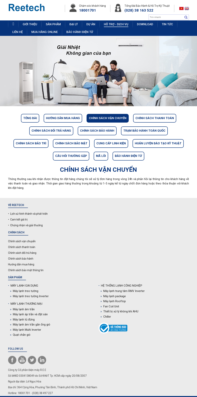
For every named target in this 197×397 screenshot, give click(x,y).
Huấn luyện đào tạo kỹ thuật (158, 143)
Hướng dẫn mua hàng (63, 118)
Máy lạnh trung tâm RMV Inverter (122, 291)
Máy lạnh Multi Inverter (25, 329)
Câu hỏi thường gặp (71, 156)
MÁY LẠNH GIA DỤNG (23, 285)
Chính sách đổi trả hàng (51, 130)
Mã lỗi (101, 156)
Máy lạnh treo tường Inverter (29, 296)
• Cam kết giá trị (18, 219)
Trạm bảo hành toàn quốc (144, 130)
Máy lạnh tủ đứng (22, 319)
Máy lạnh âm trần (22, 309)
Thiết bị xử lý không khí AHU (119, 311)
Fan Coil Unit (109, 306)
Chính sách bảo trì (31, 143)
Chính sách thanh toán (154, 118)
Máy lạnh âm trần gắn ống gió (30, 324)
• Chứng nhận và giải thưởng (25, 225)
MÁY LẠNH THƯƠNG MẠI (25, 303)
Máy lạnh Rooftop (113, 301)
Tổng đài (30, 118)
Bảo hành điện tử (128, 156)
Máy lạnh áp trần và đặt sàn (29, 314)
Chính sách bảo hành (97, 130)
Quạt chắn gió (20, 334)
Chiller (105, 316)
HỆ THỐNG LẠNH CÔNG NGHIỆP (120, 285)
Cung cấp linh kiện (111, 143)
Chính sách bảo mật (71, 143)
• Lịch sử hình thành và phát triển (28, 213)
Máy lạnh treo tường (24, 291)
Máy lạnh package (113, 296)
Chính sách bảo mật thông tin (25, 270)
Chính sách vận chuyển (107, 118)
